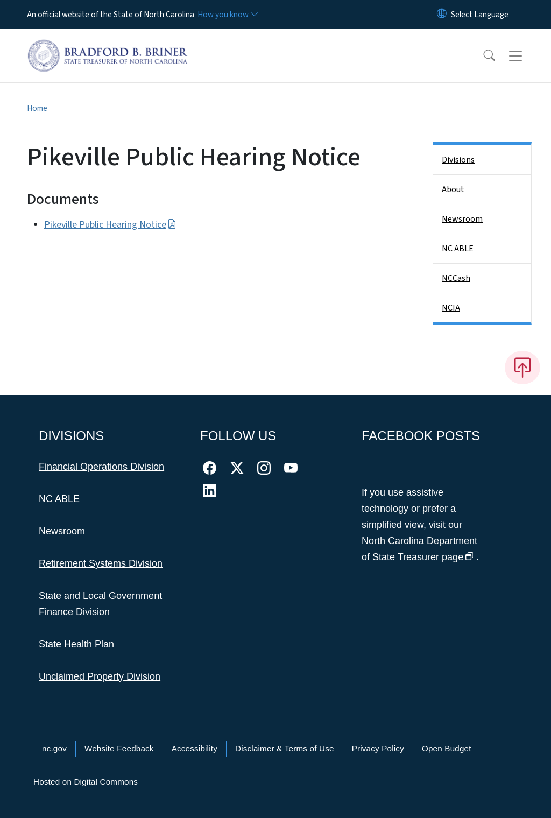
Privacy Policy (378, 748)
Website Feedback (119, 748)
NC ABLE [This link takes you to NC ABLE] (59, 498)
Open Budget (446, 748)
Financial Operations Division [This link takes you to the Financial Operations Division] (101, 466)
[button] (482, 56)
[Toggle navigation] (525, 56)
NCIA (451, 308)
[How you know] (227, 14)
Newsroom (462, 219)
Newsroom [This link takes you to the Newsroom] (62, 531)
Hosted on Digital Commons (85, 781)
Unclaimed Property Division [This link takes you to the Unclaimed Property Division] (99, 676)
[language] (479, 14)
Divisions (458, 160)
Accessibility (194, 748)
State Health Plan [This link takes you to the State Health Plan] (76, 644)
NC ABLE (458, 249)
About (453, 189)
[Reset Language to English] (442, 14)
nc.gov (54, 748)
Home (37, 108)
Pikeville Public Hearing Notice (110, 224)
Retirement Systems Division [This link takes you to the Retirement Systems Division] (101, 563)
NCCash (456, 278)
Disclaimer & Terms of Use (284, 748)
